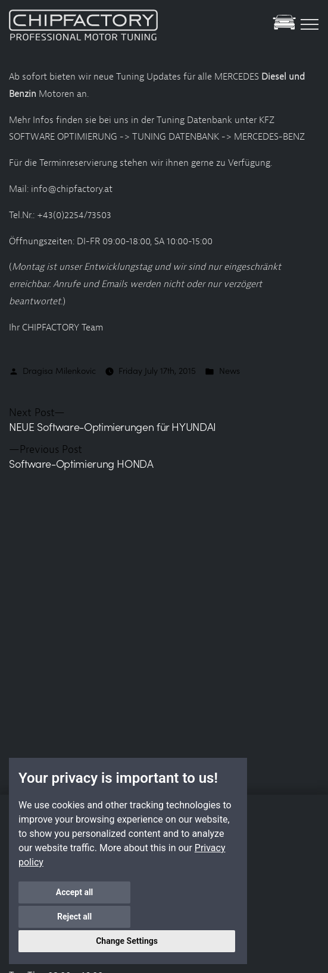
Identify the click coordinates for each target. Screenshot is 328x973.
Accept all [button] (72, 916)
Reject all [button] (181, 916)
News (229, 370)
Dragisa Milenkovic (59, 370)
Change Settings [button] (127, 941)
